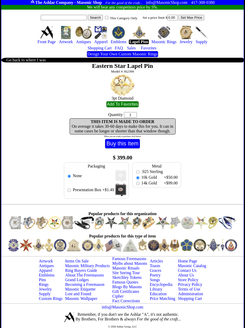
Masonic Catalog (192, 265)
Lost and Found (78, 294)
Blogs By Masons (127, 287)
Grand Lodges (77, 280)
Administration (190, 294)
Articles (156, 261)
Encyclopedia (161, 284)
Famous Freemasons (129, 258)
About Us (186, 275)
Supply (45, 294)
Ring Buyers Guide (81, 270)
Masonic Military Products (87, 265)
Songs (155, 280)
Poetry (155, 275)
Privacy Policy (190, 284)
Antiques (46, 265)
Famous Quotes (125, 282)
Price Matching (162, 298)
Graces (155, 270)
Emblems (47, 275)
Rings (44, 284)
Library (156, 289)
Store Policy (188, 280)
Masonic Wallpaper (81, 298)
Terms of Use (189, 289)
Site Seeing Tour (126, 273)
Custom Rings (51, 298)
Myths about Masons (129, 263)
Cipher (118, 296)
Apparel (45, 270)
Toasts (155, 265)
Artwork (46, 261)
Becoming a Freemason (84, 284)
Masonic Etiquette (80, 289)
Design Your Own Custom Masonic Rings (122, 54)
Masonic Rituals (125, 268)
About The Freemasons (84, 275)
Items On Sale (77, 261)
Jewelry (45, 289)
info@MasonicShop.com (122, 307)
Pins (42, 280)
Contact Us (187, 270)
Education (158, 294)
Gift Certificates (125, 291)
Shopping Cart (190, 298)
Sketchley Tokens (127, 277)
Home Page (187, 261)
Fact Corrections (126, 301)
